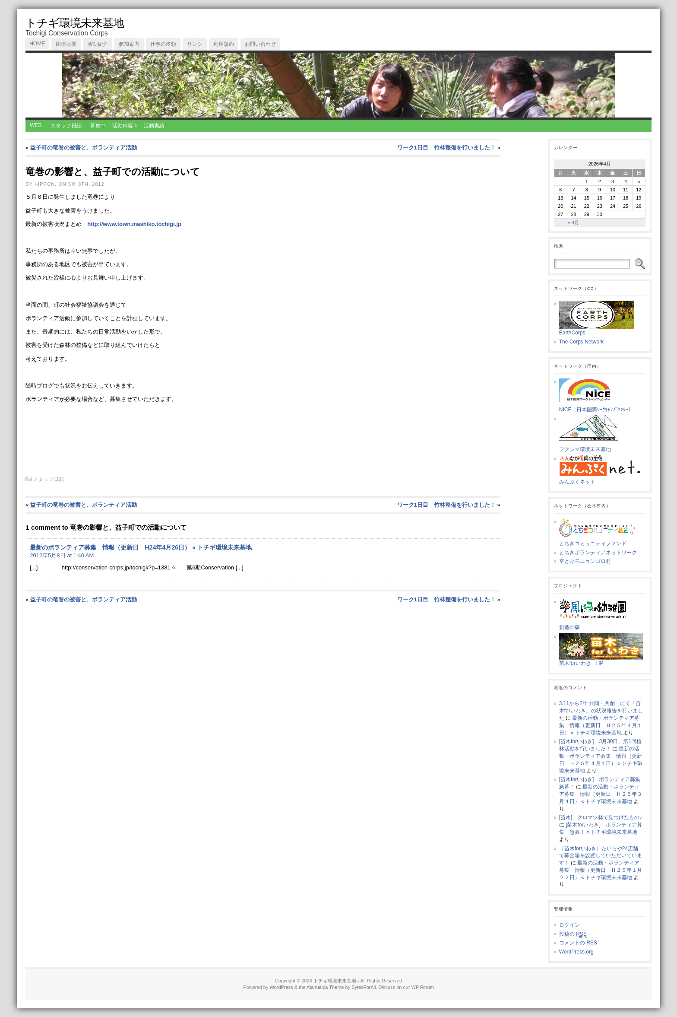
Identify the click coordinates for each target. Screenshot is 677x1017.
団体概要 (66, 44)
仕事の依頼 (163, 44)
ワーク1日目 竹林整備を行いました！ (446, 147)
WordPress (281, 987)
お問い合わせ (260, 44)
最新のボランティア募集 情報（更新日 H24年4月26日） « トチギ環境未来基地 (141, 547)
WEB (35, 125)
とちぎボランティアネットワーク (598, 553)
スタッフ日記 (66, 126)
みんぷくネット (602, 479)
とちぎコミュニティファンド (601, 541)
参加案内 (129, 44)
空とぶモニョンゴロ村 (585, 561)
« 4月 (573, 222)
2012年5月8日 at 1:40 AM (62, 555)
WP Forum (422, 987)
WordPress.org (576, 952)
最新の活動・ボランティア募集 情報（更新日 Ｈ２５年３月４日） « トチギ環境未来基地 (600, 794)
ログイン (569, 925)
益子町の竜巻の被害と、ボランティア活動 (83, 147)
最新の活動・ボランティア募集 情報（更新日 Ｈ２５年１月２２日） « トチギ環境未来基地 (600, 870)
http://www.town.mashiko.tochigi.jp (134, 224)
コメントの (578, 943)
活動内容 (122, 126)
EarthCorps (596, 330)
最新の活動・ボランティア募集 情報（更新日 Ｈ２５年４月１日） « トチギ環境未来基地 (600, 725)
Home (37, 44)
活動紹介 (97, 44)
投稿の (573, 934)
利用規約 (223, 44)
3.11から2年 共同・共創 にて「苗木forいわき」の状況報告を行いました (601, 710)
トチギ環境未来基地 (74, 22)
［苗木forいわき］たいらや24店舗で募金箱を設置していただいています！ (600, 855)
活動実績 (154, 126)
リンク (194, 44)
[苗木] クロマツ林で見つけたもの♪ (600, 817)
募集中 (98, 126)
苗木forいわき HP (601, 660)
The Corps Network (581, 342)
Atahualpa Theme (325, 987)
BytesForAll (363, 987)
